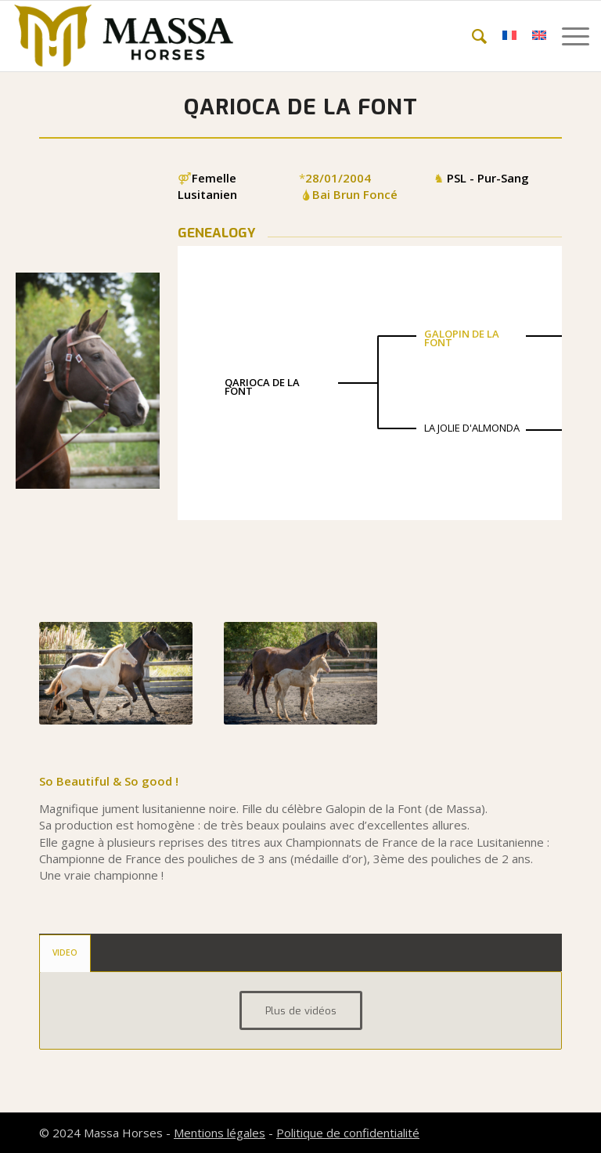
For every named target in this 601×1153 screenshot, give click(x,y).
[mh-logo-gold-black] (124, 36)
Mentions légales (219, 1132)
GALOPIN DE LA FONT (461, 338)
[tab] (65, 953)
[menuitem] (471, 36)
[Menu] (567, 36)
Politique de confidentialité (347, 1132)
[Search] (471, 36)
